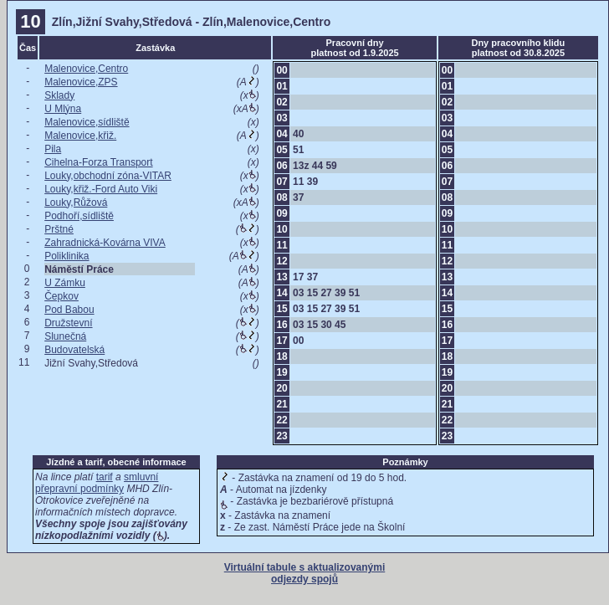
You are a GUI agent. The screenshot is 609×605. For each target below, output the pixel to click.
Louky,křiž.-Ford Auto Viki (100, 189)
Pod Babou (69, 309)
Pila (52, 149)
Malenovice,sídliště (86, 122)
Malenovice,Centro (86, 68)
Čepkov (61, 296)
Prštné (59, 229)
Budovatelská (74, 350)
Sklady (59, 95)
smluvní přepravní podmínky (96, 483)
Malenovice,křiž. (80, 135)
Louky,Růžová (75, 202)
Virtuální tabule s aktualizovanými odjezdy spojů (305, 573)
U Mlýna (62, 109)
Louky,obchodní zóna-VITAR (107, 176)
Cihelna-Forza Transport (98, 162)
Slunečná (65, 336)
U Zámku (64, 283)
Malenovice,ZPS (80, 82)
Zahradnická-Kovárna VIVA (105, 243)
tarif (104, 477)
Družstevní (68, 323)
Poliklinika (66, 256)
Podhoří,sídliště (79, 216)
